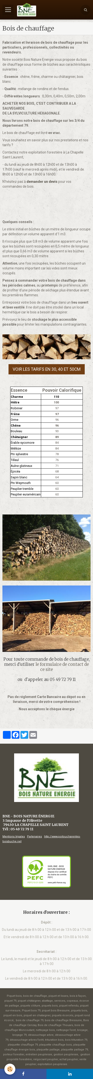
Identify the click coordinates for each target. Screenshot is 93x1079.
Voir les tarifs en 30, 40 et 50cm (47, 369)
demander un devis (42, 182)
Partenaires (34, 836)
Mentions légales (13, 836)
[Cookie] (9, 1069)
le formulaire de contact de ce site (62, 667)
